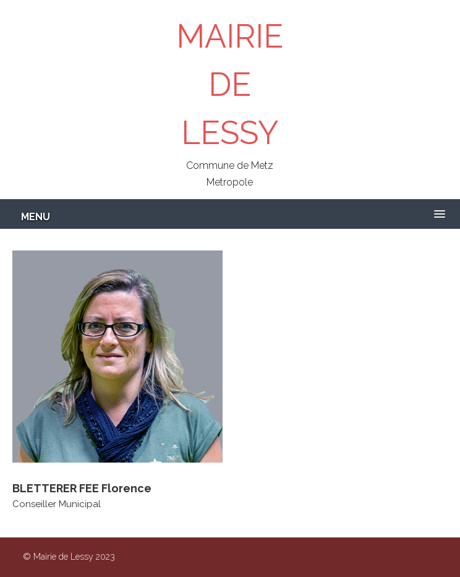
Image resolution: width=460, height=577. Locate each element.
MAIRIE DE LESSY (229, 84)
